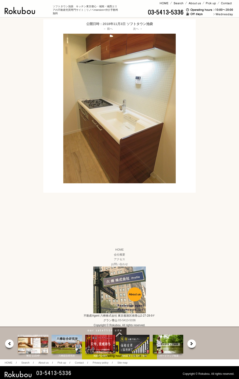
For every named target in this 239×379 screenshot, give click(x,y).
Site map (122, 362)
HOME (119, 249)
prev (9, 344)
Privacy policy (100, 362)
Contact (79, 362)
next (191, 344)
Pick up (61, 362)
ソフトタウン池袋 (140, 24)
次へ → (137, 28)
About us (43, 362)
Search (25, 362)
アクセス (119, 259)
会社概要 (119, 254)
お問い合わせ (119, 264)
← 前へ (108, 28)
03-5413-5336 (127, 320)
